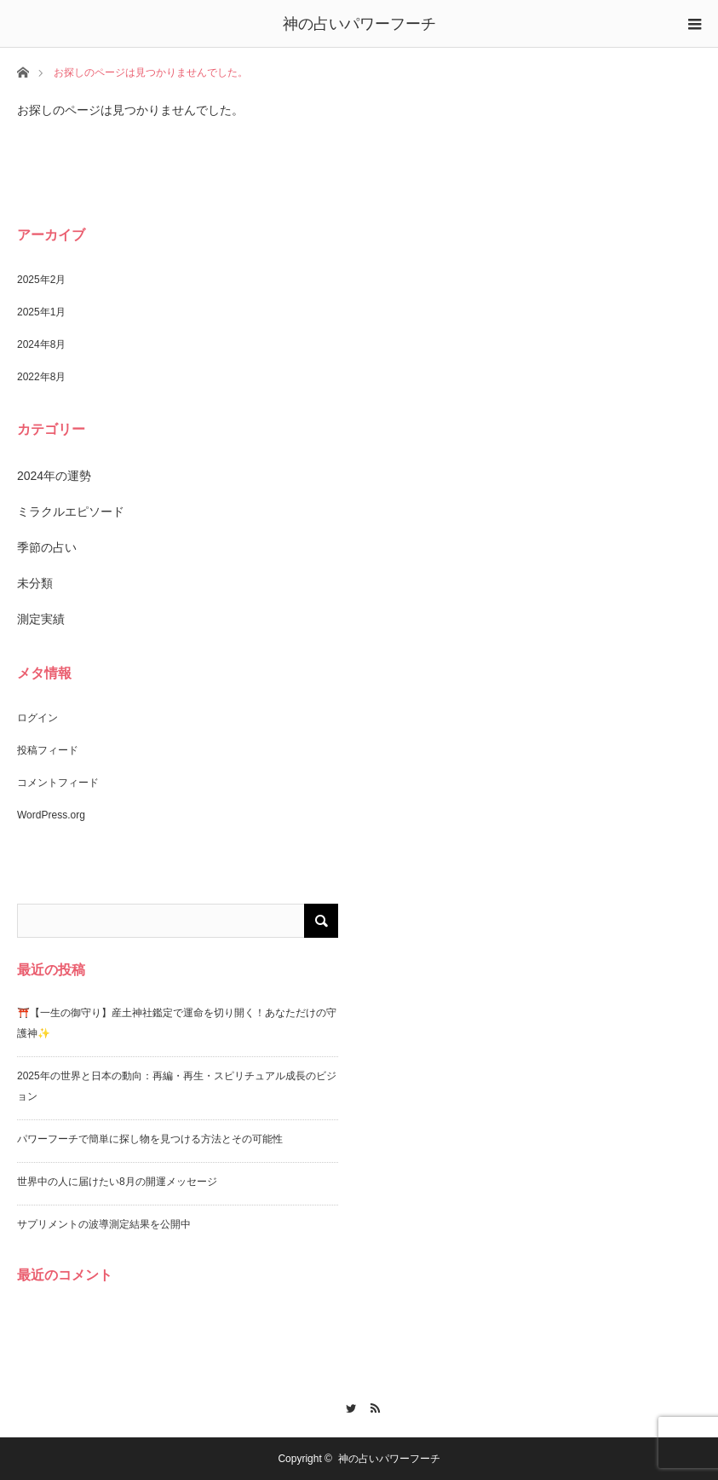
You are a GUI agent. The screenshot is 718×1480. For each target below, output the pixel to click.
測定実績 (41, 619)
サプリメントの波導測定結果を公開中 (104, 1224)
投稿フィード (47, 750)
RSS (371, 1406)
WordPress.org (51, 815)
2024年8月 (41, 344)
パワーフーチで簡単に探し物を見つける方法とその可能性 (150, 1139)
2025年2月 (41, 280)
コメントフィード (58, 783)
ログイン (37, 718)
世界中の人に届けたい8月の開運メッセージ (117, 1182)
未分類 (35, 583)
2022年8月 (41, 377)
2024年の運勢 (54, 476)
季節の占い (47, 547)
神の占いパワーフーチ (359, 23)
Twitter (347, 1406)
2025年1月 (41, 312)
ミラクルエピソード (70, 511)
